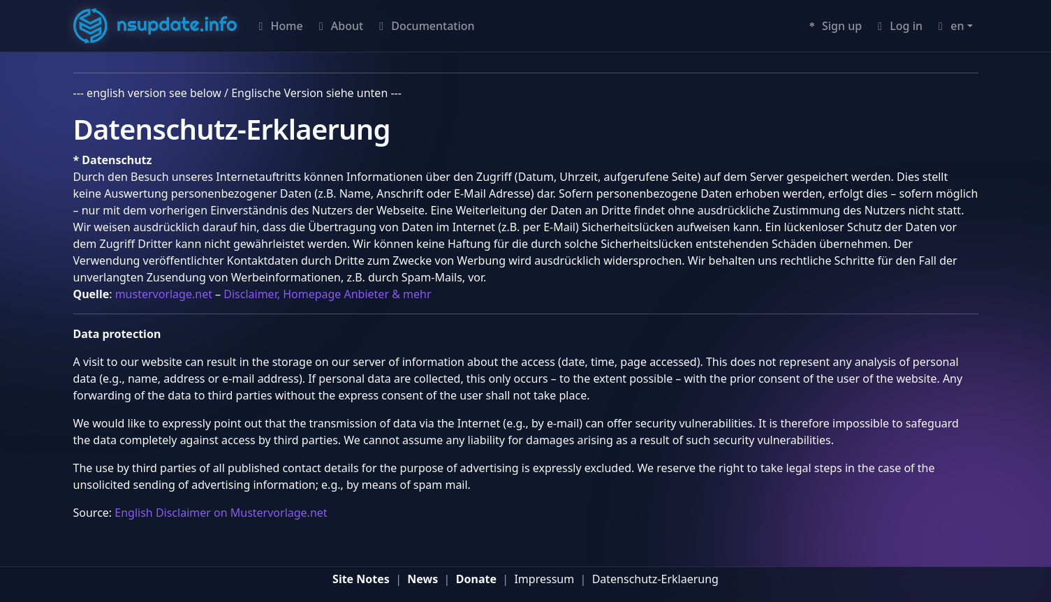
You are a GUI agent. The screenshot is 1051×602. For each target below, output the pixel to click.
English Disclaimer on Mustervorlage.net (221, 512)
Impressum (544, 579)
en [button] (949, 26)
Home (277, 26)
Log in (898, 26)
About (339, 26)
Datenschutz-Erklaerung (655, 579)
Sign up (833, 26)
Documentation (424, 26)
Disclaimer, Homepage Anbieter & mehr (327, 294)
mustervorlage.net (163, 294)
